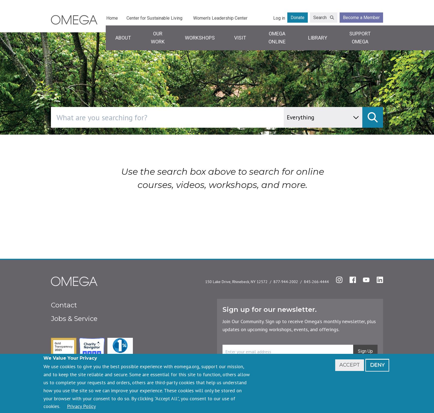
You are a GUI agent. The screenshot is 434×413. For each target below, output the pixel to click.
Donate (297, 17)
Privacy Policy (81, 406)
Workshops (200, 38)
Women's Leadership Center (220, 18)
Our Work (158, 38)
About (123, 38)
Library (317, 38)
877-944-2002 (285, 281)
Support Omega (360, 38)
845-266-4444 (316, 281)
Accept (349, 365)
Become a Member (361, 17)
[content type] (323, 117)
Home (112, 18)
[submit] (372, 117)
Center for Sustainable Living (154, 18)
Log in (279, 18)
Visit (240, 38)
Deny (377, 365)
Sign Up (365, 351)
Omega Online (277, 38)
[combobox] (191, 117)
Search (320, 17)
